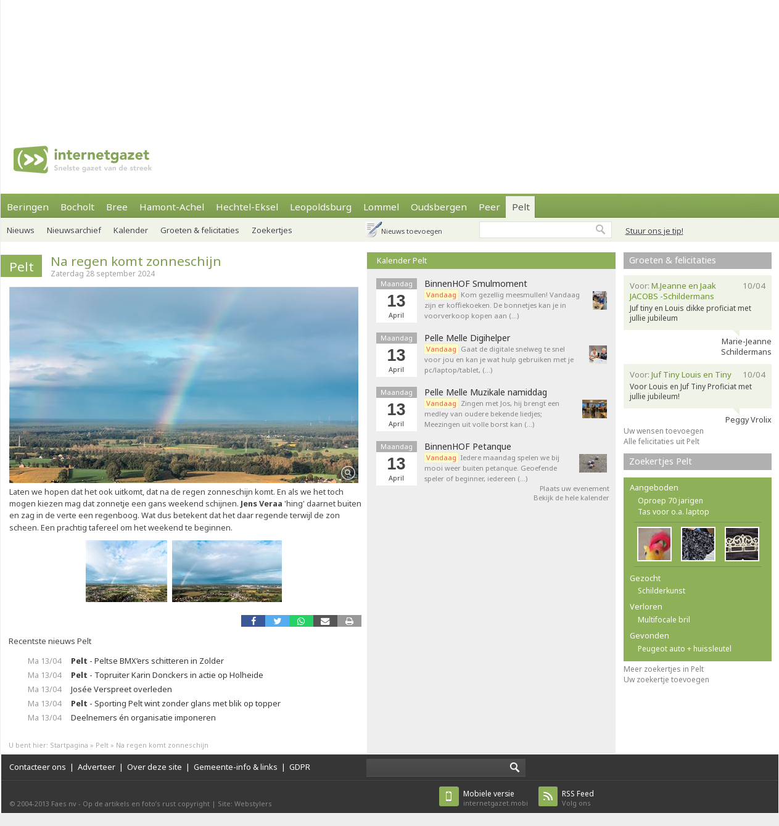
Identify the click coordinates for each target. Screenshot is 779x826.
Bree (117, 206)
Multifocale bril (664, 619)
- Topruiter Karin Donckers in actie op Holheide (167, 674)
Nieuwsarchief (74, 230)
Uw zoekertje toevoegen (666, 679)
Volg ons (578, 798)
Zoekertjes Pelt (660, 461)
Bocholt (77, 206)
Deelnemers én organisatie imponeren (143, 717)
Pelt (521, 206)
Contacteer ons (37, 766)
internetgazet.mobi (495, 798)
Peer (489, 206)
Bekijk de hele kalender (571, 497)
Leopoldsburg (321, 206)
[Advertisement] (161, 61)
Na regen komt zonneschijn (136, 261)
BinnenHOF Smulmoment (475, 283)
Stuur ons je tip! (654, 230)
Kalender (130, 230)
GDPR (299, 766)
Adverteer (96, 766)
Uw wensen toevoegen (664, 431)
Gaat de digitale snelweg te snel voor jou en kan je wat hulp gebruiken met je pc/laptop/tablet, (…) (499, 359)
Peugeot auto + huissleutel (685, 648)
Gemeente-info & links (236, 766)
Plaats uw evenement (574, 488)
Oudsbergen (439, 206)
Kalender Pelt (402, 260)
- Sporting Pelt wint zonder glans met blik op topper (176, 703)
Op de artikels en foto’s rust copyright (146, 803)
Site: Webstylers (245, 803)
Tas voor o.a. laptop (673, 511)
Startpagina (69, 745)
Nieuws (21, 230)
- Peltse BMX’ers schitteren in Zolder (147, 660)
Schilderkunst (661, 590)
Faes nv (63, 803)
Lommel (381, 206)
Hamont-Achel (171, 206)
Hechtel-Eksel (247, 206)
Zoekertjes (272, 230)
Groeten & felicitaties (199, 230)
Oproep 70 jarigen (670, 500)
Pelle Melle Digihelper (467, 338)
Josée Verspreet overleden (121, 689)
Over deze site (154, 766)
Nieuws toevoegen (411, 231)
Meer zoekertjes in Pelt (664, 669)
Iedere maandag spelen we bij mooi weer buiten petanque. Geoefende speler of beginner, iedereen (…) (491, 468)
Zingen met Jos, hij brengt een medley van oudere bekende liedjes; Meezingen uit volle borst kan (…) (491, 414)
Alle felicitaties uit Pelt (661, 441)
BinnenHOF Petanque (467, 446)
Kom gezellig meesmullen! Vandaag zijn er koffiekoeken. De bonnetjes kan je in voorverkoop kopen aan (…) (502, 305)
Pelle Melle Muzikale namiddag (485, 392)
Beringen (28, 206)
